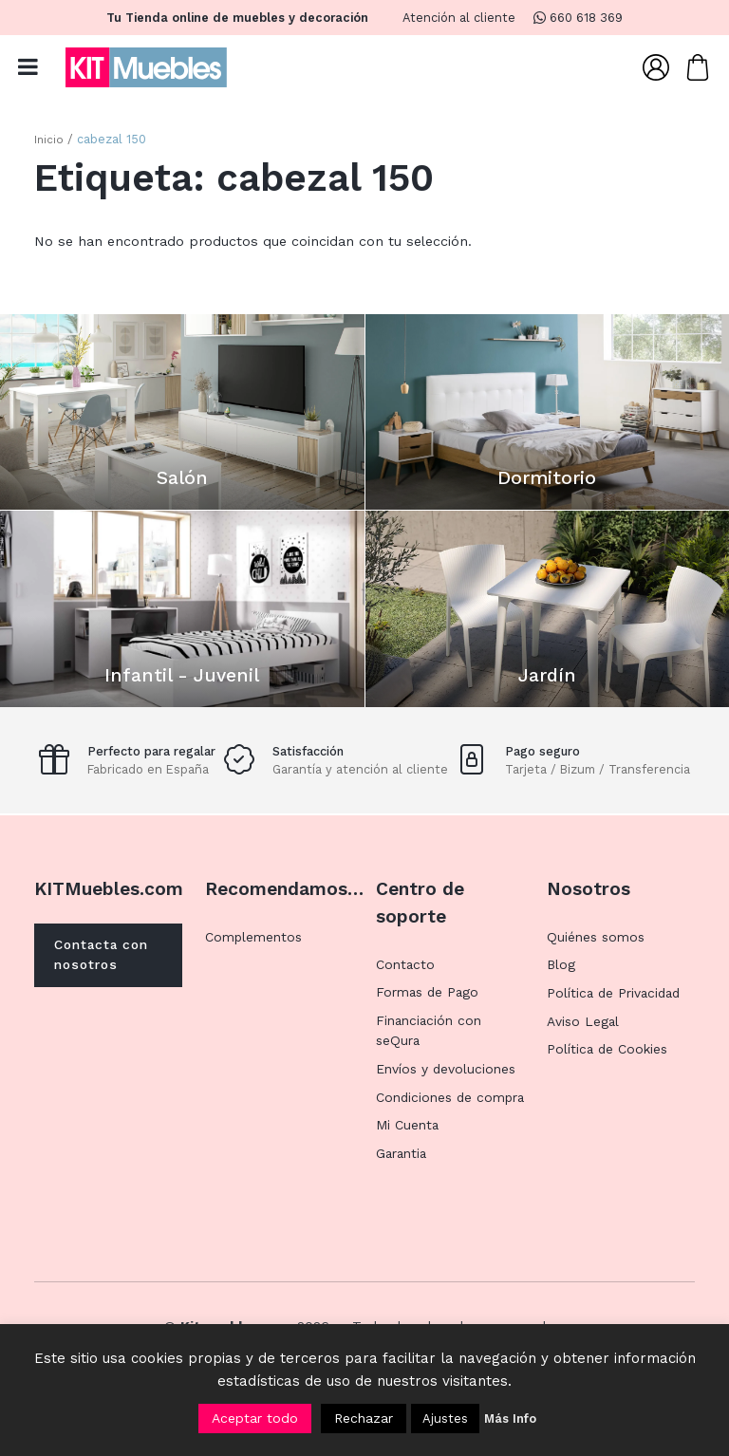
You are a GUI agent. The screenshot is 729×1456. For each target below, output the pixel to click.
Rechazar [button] (363, 1418)
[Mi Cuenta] (656, 69)
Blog (561, 987)
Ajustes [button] (445, 1418)
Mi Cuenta (409, 1167)
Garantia (403, 1196)
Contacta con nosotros (108, 979)
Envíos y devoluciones (448, 1090)
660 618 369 (578, 17)
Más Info (510, 1418)
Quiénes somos (598, 958)
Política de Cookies (610, 1071)
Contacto (407, 986)
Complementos (256, 958)
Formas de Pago (430, 1013)
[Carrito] (697, 69)
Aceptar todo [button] (255, 1418)
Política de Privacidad (617, 1014)
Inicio (49, 145)
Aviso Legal (584, 1043)
